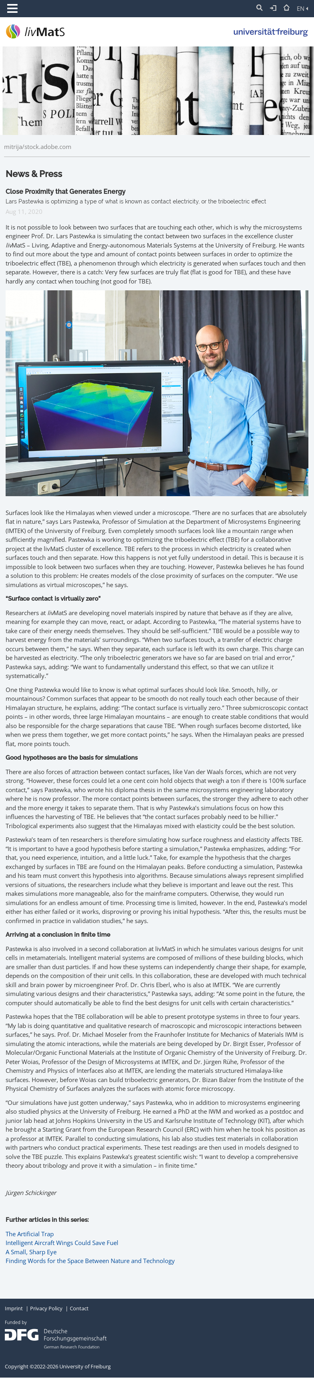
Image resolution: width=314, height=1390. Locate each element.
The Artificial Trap (30, 1234)
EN (302, 8)
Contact (79, 1308)
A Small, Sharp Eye (31, 1252)
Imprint (14, 1308)
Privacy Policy (46, 1308)
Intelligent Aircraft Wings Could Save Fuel (62, 1243)
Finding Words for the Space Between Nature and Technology (90, 1261)
